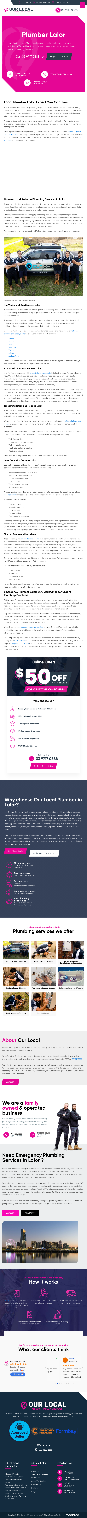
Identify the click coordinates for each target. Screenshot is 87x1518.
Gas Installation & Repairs (15, 1488)
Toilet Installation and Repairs (13, 1481)
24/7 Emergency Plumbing (15, 1496)
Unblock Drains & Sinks (14, 1493)
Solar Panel (9, 1499)
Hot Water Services (13, 1490)
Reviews (34, 1488)
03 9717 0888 (31, 56)
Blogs (33, 1492)
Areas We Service (38, 1481)
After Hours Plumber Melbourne (39, 1476)
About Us (35, 1471)
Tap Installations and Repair (16, 1485)
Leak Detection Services (14, 1477)
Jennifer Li (60, 1359)
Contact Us (36, 1485)
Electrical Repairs (12, 1474)
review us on (17, 1374)
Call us (6, 1301)
